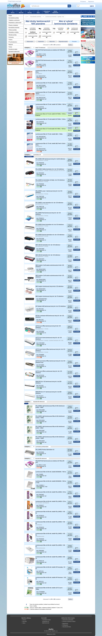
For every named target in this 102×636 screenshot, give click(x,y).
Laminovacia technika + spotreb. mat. (54, 16)
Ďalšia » (70, 45)
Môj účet (21, 12)
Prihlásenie (83, 1)
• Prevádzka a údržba (13, 32)
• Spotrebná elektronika (13, 51)
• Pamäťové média (12, 49)
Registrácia (91, 1)
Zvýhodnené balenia (47, 12)
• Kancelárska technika (13, 27)
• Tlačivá (10, 39)
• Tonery (10, 47)
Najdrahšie (41, 41)
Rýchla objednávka (55, 12)
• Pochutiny (10, 37)
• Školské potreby (12, 35)
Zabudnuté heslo (66, 626)
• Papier (9, 15)
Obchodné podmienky (67, 619)
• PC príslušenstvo (12, 42)
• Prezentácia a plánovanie (14, 22)
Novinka (24, 621)
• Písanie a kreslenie (12, 25)
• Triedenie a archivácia (13, 20)
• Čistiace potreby (12, 30)
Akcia (23, 623)
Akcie (38, 12)
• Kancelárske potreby (13, 18)
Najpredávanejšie (63, 41)
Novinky (30, 12)
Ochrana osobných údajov (68, 621)
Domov (12, 12)
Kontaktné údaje (46, 619)
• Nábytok (10, 44)
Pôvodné (74, 41)
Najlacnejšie (30, 41)
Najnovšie (52, 41)
